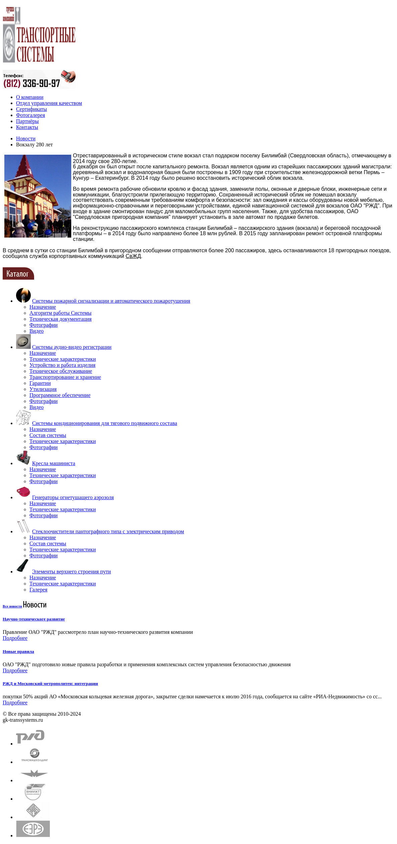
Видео (36, 331)
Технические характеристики (62, 359)
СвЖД (133, 256)
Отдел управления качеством (49, 103)
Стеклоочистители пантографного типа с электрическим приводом (108, 531)
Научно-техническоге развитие (34, 618)
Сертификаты (31, 109)
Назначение (42, 307)
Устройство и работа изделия (62, 365)
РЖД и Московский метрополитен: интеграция (50, 683)
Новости (25, 138)
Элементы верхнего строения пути (71, 571)
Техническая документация (60, 319)
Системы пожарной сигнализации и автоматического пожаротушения (111, 301)
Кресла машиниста (53, 463)
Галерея (38, 589)
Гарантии (40, 383)
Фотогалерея (30, 115)
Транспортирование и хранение (65, 377)
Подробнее (15, 638)
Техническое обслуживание (60, 371)
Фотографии (43, 325)
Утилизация (43, 389)
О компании (29, 97)
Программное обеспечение (60, 395)
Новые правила (18, 651)
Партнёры (27, 121)
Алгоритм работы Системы (60, 313)
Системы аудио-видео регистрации (71, 347)
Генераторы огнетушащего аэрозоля (73, 497)
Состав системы (47, 435)
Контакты (27, 127)
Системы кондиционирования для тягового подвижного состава (104, 423)
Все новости (12, 606)
